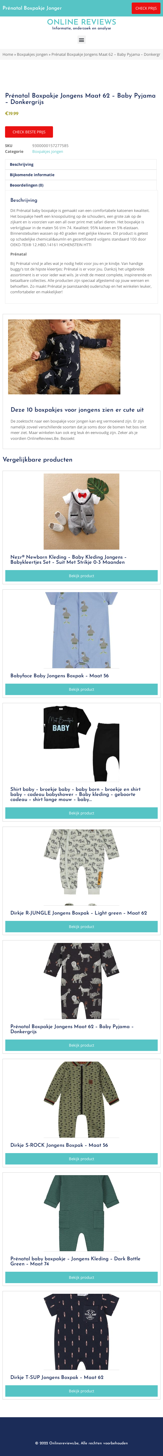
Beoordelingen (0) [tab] (26, 185)
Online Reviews (81, 23)
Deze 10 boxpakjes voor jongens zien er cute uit (77, 410)
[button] (81, 39)
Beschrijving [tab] (21, 164)
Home (8, 54)
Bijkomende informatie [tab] (32, 174)
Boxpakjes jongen (32, 54)
